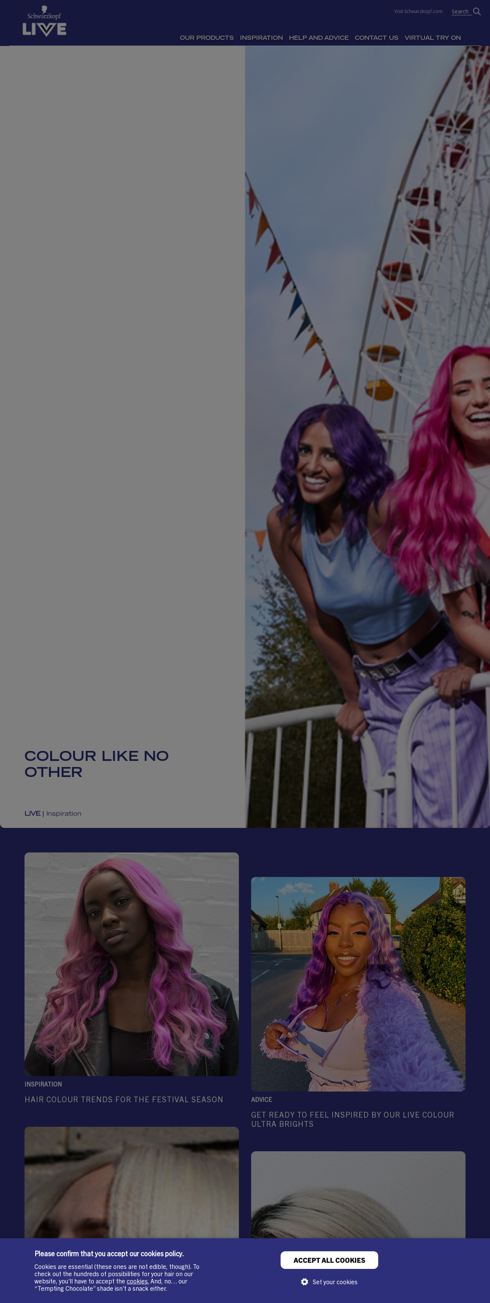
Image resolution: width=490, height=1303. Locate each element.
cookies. (138, 1281)
